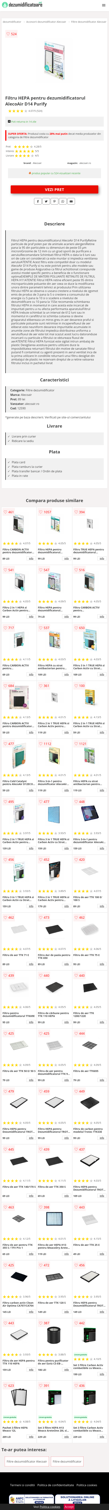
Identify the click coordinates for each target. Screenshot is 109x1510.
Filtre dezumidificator (67, 1461)
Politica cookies (87, 1485)
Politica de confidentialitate (55, 1485)
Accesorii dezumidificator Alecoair (46, 21)
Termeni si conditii (22, 1485)
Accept (69, 1507)
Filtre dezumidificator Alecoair (88, 21)
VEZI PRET (54, 189)
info (31, 558)
